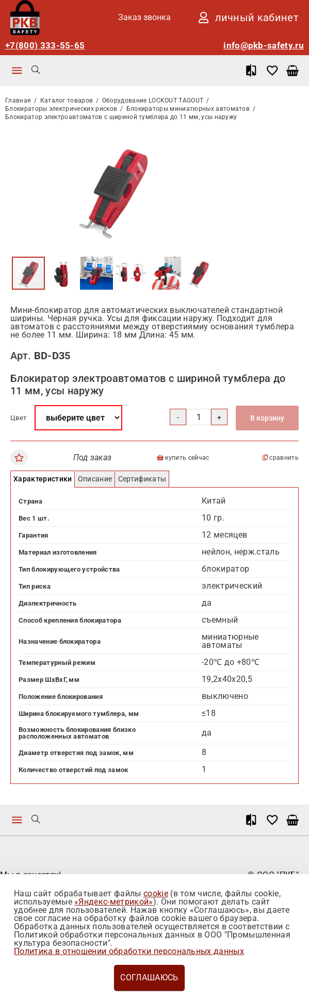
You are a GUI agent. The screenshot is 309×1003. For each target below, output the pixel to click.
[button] (207, 140)
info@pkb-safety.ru (263, 45)
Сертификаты (142, 479)
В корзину (267, 418)
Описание (95, 479)
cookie (155, 893)
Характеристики (42, 479)
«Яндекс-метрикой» (113, 902)
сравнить (281, 458)
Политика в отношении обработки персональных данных (129, 951)
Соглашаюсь (149, 977)
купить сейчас (183, 458)
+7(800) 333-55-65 (45, 45)
